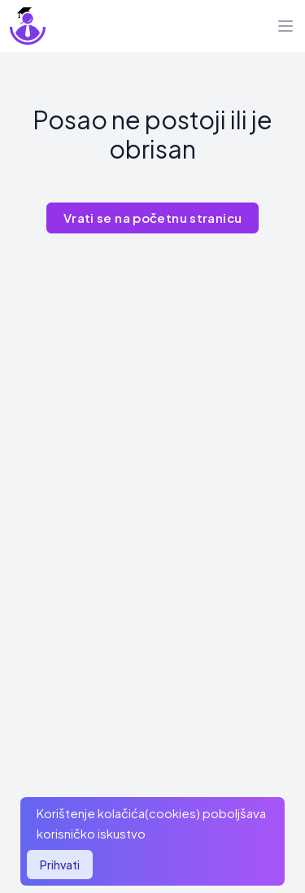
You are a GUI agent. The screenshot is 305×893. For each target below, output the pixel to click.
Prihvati (60, 864)
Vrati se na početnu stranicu (152, 217)
